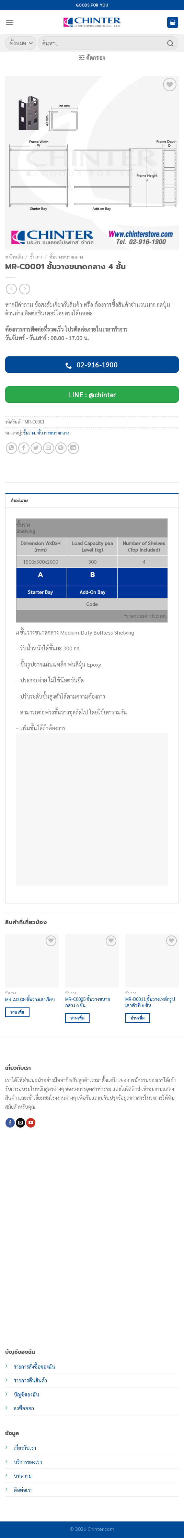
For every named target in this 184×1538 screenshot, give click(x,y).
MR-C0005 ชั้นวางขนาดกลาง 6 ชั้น (87, 1002)
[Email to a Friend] (48, 448)
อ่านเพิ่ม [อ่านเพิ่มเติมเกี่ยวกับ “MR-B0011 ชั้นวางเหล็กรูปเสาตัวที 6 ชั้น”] (138, 1018)
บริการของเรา (28, 1462)
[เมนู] (9, 22)
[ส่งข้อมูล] (170, 43)
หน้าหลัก (14, 256)
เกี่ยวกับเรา (25, 1448)
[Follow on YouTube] (30, 1123)
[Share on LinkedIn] (73, 448)
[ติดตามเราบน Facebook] (10, 1123)
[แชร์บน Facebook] (24, 448)
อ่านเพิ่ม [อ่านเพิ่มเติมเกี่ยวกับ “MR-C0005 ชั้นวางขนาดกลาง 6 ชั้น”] (77, 1018)
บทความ (23, 1476)
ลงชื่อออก (24, 1408)
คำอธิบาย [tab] (19, 500)
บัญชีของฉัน (26, 1394)
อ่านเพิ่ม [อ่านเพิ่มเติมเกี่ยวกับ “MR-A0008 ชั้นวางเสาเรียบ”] (17, 1012)
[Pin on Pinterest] (61, 448)
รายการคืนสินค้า (30, 1380)
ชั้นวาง (36, 256)
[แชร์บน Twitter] (36, 448)
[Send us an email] (20, 1123)
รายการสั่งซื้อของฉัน (34, 1366)
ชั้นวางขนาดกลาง (66, 256)
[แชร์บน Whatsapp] (11, 448)
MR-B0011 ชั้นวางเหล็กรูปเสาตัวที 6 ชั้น (150, 1002)
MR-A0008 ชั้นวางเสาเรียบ (30, 999)
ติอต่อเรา (23, 1490)
